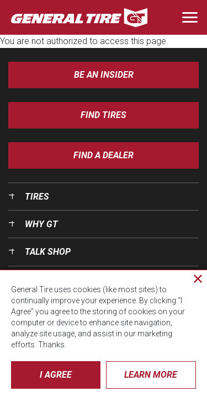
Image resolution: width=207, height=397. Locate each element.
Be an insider (104, 74)
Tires (37, 196)
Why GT (41, 224)
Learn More (150, 374)
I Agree (56, 374)
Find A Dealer (103, 155)
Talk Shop (48, 251)
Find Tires (103, 115)
